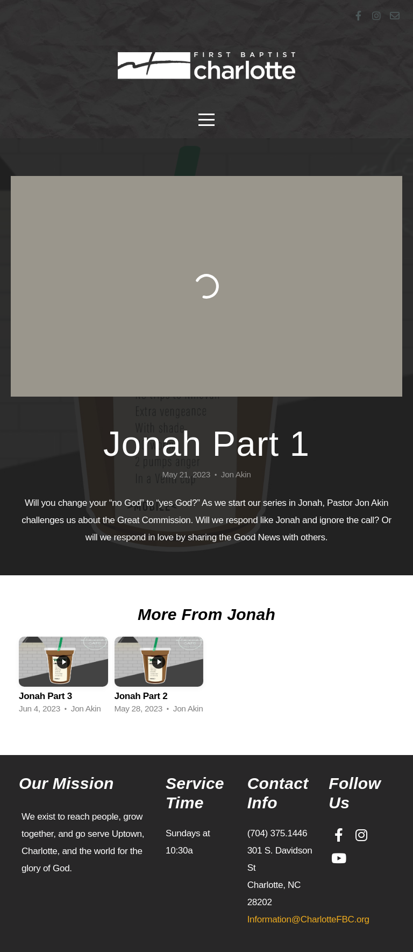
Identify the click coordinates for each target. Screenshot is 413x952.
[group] (63, 679)
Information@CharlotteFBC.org (308, 919)
